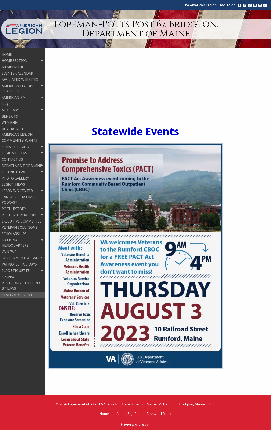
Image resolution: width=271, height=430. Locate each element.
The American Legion (200, 5)
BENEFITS (10, 116)
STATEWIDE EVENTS (18, 294)
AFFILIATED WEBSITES (20, 79)
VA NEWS (9, 251)
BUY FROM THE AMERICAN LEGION (17, 131)
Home (104, 413)
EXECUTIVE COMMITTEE (21, 220)
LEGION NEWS (13, 184)
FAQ (5, 103)
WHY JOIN (10, 122)
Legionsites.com (140, 424)
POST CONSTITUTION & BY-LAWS (21, 285)
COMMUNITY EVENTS (19, 140)
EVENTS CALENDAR (17, 73)
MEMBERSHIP (13, 66)
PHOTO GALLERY (15, 177)
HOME (7, 54)
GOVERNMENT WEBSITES (22, 257)
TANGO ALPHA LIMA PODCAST (18, 199)
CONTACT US (12, 159)
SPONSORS (10, 276)
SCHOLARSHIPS (14, 233)
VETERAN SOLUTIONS (19, 227)
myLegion (227, 5)
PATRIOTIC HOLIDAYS (19, 264)
